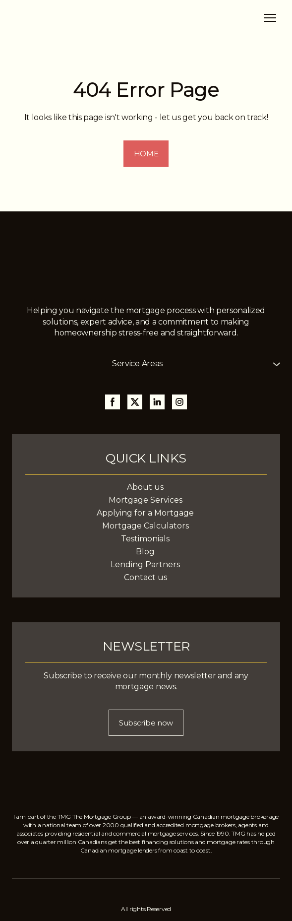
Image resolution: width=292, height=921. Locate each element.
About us (145, 487)
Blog (145, 551)
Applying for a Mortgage (145, 513)
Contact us (145, 577)
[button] (146, 153)
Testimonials (145, 538)
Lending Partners (145, 564)
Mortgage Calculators (145, 525)
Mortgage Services (145, 500)
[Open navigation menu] (270, 18)
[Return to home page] (62, 17)
